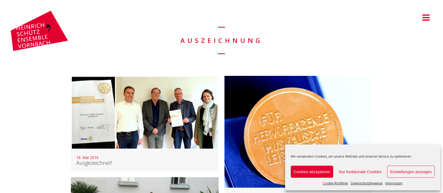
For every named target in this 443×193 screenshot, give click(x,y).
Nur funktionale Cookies (360, 171)
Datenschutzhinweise (367, 183)
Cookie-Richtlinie (335, 183)
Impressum (393, 183)
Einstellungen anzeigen (411, 171)
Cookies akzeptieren (312, 171)
